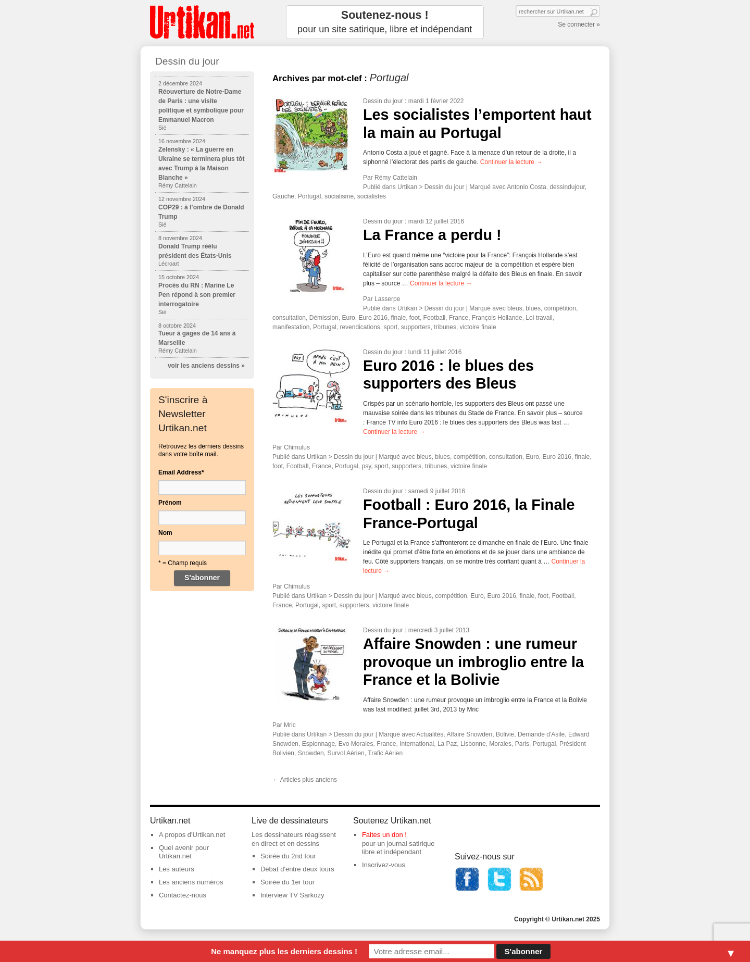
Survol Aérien (345, 753)
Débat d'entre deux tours (297, 869)
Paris (522, 743)
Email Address (181, 472)
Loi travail (539, 317)
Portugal (309, 196)
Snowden (311, 753)
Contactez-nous (182, 895)
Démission (324, 317)
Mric (290, 725)
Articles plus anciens (304, 779)
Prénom (170, 502)
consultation (289, 317)
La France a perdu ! (432, 235)
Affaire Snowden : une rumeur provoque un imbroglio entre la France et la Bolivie (473, 661)
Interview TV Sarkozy (292, 895)
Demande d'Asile (541, 734)
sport (390, 327)
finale (398, 317)
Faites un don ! (384, 835)
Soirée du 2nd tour (288, 856)
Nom (165, 532)
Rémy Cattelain (395, 177)
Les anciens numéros (191, 882)
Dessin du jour (383, 101)
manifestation (290, 327)
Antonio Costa (526, 187)
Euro (348, 317)
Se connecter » (579, 24)
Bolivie (505, 734)
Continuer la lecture (511, 162)
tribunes (445, 327)
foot (414, 317)
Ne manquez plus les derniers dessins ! (284, 951)
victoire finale (478, 327)
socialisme (339, 196)
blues (533, 308)
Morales (500, 743)
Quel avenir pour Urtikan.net (184, 852)
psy (366, 466)
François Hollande (497, 317)
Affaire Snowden (469, 734)
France (458, 317)
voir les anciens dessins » (206, 365)
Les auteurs (176, 869)
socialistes (371, 196)
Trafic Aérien (385, 753)
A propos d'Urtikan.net (192, 835)
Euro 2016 (372, 317)
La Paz (447, 743)
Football (434, 317)
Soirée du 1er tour (287, 882)
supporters (416, 327)
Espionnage (318, 743)
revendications (360, 327)
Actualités (429, 734)
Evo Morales (356, 743)
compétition (560, 308)
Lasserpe (387, 299)
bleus (514, 308)
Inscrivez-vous (383, 865)
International (416, 743)
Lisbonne (473, 743)
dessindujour (566, 187)
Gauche (283, 196)
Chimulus (297, 447)
